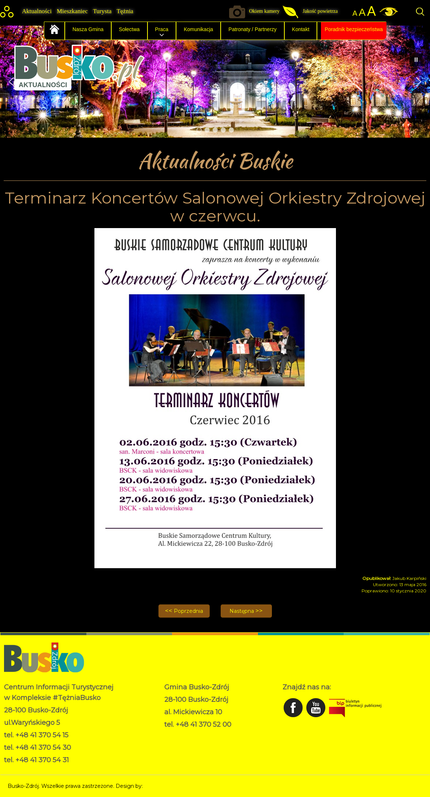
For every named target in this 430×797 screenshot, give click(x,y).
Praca (162, 29)
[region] (215, 82)
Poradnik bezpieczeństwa (354, 29)
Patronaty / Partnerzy (252, 29)
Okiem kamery (264, 11)
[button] (419, 81)
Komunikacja (198, 29)
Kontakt (300, 29)
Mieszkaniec (72, 11)
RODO (173, 735)
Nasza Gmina (88, 29)
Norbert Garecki (164, 786)
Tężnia (125, 11)
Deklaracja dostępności (193, 743)
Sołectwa (129, 29)
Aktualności (37, 11)
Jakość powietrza (320, 11)
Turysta (102, 11)
